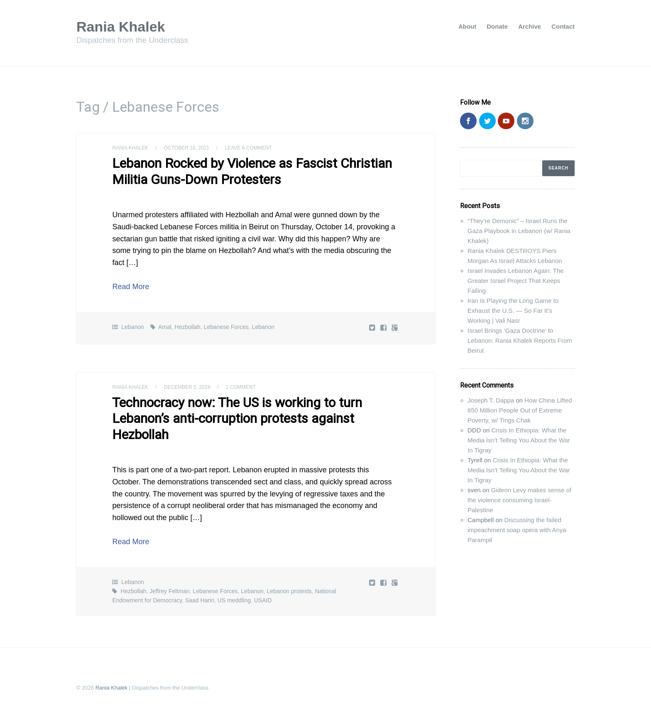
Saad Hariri (199, 600)
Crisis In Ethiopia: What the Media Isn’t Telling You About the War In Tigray (518, 440)
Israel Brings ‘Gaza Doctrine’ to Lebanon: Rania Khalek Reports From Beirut (519, 340)
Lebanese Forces (226, 327)
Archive (529, 26)
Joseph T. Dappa (490, 400)
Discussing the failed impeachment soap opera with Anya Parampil (516, 529)
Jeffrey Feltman (169, 591)
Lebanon (132, 327)
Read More (130, 286)
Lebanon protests (289, 591)
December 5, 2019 (187, 387)
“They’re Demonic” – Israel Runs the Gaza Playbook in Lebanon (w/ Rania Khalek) (518, 230)
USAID (263, 600)
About (467, 26)
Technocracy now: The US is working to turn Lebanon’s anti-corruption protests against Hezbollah (237, 418)
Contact (563, 26)
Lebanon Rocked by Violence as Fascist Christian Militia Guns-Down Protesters (252, 171)
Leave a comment (248, 148)
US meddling (234, 600)
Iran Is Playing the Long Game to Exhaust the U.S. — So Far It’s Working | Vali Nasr (512, 310)
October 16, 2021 (186, 148)
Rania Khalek (120, 26)
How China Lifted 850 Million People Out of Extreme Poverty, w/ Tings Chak (519, 410)
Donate (497, 26)
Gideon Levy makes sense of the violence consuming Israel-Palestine (519, 499)
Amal (164, 327)
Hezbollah (188, 327)
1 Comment (241, 387)
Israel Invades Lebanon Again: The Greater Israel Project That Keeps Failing (515, 280)
